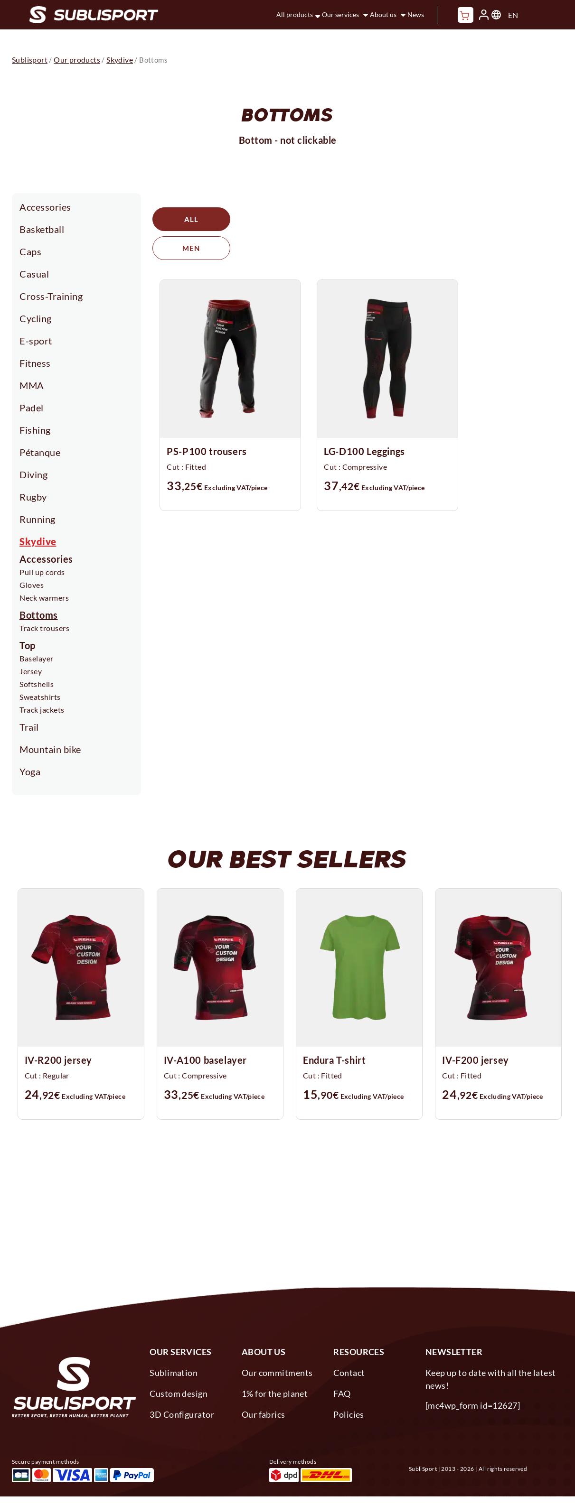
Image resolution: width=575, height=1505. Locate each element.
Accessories (45, 207)
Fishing (35, 430)
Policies (348, 1414)
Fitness (35, 363)
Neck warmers (44, 597)
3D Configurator (182, 1414)
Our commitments (277, 1372)
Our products (77, 59)
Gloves (31, 584)
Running (37, 519)
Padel (31, 407)
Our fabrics (263, 1414)
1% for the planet (275, 1393)
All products (294, 14)
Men (276, 219)
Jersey (30, 671)
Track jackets (42, 709)
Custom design (178, 1393)
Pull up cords (42, 571)
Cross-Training (51, 296)
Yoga (29, 771)
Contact (349, 1372)
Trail (29, 727)
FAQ (341, 1393)
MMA (31, 385)
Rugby (33, 496)
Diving (33, 474)
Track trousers (44, 627)
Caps (30, 251)
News (415, 14)
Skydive (38, 541)
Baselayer (36, 658)
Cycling (35, 318)
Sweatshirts (40, 696)
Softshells (36, 683)
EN (513, 14)
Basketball (41, 229)
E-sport (35, 340)
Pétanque (39, 452)
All (191, 219)
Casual (34, 273)
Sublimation (174, 1372)
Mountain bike (50, 749)
